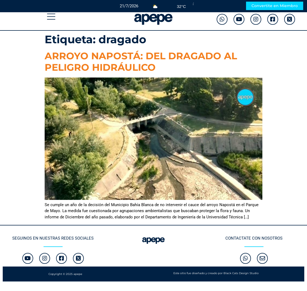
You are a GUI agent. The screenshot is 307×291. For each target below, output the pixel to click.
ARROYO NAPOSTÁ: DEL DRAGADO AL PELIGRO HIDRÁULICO (141, 61)
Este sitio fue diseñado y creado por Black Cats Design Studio (216, 273)
